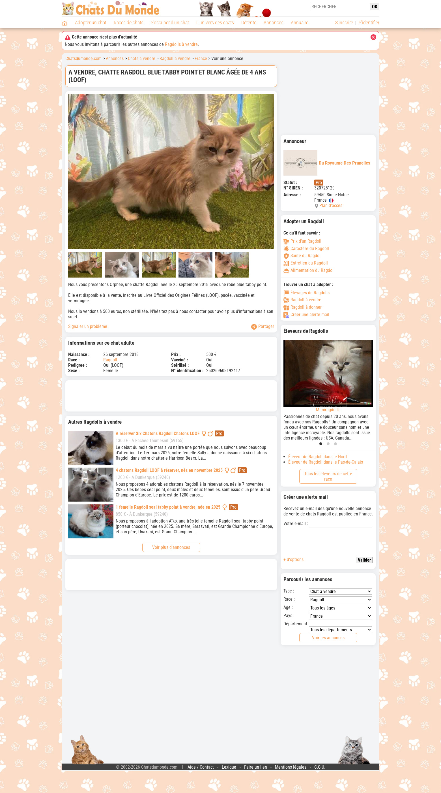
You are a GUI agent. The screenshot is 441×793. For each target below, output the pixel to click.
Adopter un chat (90, 22)
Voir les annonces (328, 637)
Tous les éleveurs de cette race (328, 476)
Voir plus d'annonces (171, 547)
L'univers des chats (215, 22)
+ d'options (293, 559)
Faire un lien (255, 767)
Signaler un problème (87, 326)
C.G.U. (319, 767)
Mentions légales (290, 767)
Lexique (229, 767)
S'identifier (369, 22)
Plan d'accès (330, 205)
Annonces (273, 22)
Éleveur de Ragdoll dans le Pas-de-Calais (325, 462)
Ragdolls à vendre (181, 44)
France (201, 58)
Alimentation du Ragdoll (309, 270)
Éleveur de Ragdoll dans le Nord (317, 456)
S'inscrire (344, 22)
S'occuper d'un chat (170, 22)
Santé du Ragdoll (302, 255)
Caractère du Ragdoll (306, 248)
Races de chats (128, 22)
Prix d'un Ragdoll (302, 241)
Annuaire (299, 22)
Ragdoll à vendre (175, 58)
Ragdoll (110, 360)
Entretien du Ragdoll (305, 263)
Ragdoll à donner (302, 307)
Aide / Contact (201, 767)
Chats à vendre (141, 58)
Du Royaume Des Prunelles (326, 163)
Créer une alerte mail (306, 314)
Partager (262, 327)
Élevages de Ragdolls (306, 292)
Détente (248, 22)
